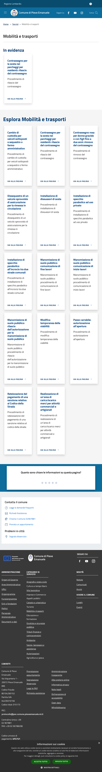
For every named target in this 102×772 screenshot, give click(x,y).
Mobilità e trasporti (35, 611)
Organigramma (8, 594)
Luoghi (79, 602)
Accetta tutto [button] (40, 761)
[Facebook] (67, 12)
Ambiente (31, 640)
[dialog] (51, 756)
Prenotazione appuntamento (33, 673)
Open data (56, 702)
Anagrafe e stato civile (37, 581)
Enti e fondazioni (9, 603)
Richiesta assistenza (36, 693)
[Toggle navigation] (5, 12)
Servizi (15, 24)
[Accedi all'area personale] (90, 4)
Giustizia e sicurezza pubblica (36, 625)
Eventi (79, 607)
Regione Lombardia (12, 3)
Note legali (56, 689)
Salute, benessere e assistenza (35, 646)
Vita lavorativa (33, 590)
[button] (51, 767)
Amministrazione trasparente (59, 673)
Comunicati (81, 584)
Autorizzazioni (33, 653)
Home (5, 24)
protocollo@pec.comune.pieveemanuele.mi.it (22, 714)
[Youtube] (74, 12)
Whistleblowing (58, 707)
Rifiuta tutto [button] (61, 761)
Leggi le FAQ (32, 688)
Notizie (79, 579)
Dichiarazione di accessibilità (59, 696)
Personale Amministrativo (9, 615)
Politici (5, 608)
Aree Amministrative (11, 584)
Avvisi (79, 589)
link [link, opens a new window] (76, 756)
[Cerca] (96, 12)
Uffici (4, 589)
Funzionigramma (9, 598)
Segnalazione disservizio (33, 681)
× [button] (99, 743)
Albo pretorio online (60, 679)
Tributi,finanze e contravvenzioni (34, 633)
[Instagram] (80, 12)
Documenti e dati (9, 621)
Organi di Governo (10, 579)
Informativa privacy (60, 684)
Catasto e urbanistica (36, 602)
